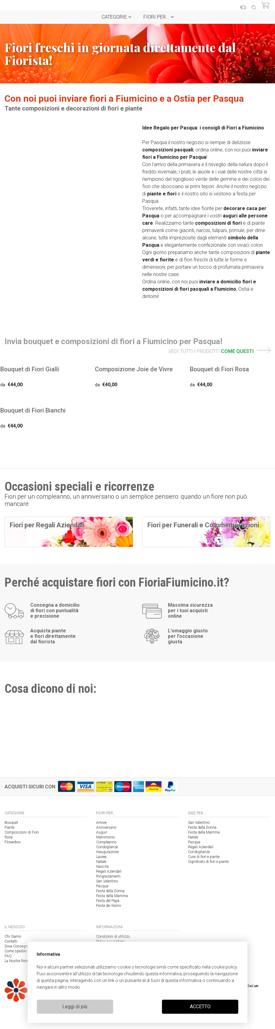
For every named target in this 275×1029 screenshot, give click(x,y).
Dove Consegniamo (20, 946)
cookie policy (224, 967)
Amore (101, 822)
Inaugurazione (107, 852)
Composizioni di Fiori (22, 832)
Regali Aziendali (108, 871)
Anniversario (106, 827)
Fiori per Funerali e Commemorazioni (203, 525)
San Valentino (107, 881)
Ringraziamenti (108, 876)
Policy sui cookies (110, 941)
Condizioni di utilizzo (113, 936)
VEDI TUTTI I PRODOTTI (219, 351)
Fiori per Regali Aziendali (47, 525)
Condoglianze (107, 847)
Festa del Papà (107, 901)
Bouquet (11, 822)
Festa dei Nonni (108, 906)
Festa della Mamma (112, 896)
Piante (9, 827)
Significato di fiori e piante (208, 862)
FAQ (8, 956)
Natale (101, 862)
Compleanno (106, 842)
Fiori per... (158, 17)
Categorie (116, 17)
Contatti (11, 941)
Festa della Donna (110, 891)
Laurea (101, 857)
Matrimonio (105, 837)
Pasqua (102, 886)
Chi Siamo (13, 936)
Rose (9, 837)
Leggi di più (74, 1006)
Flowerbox (13, 842)
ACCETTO (200, 1006)
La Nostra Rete (16, 961)
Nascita (102, 866)
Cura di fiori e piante (203, 857)
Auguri (101, 832)
